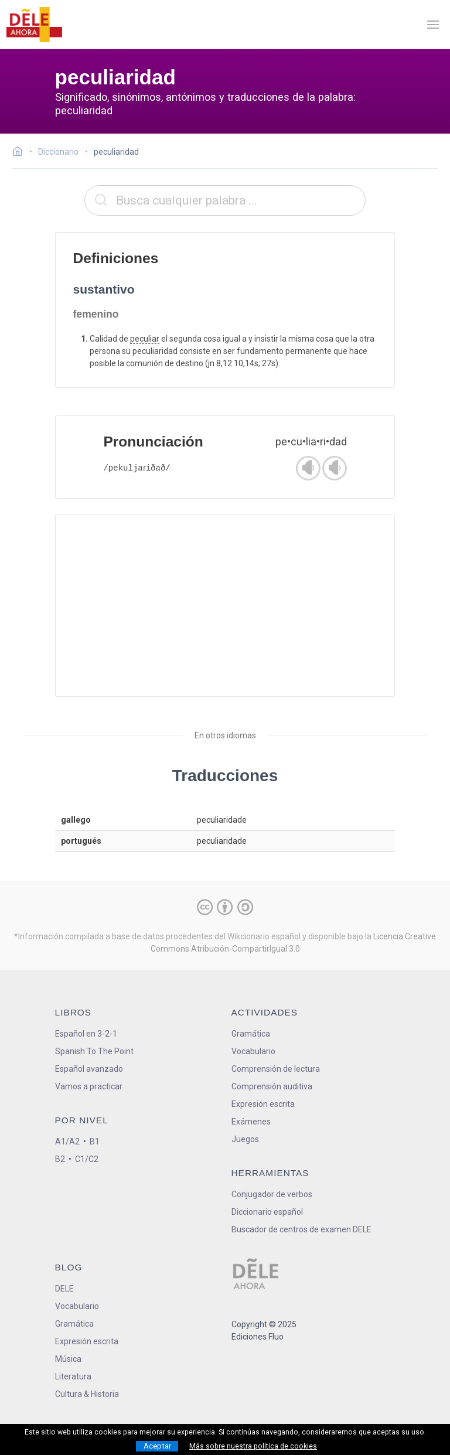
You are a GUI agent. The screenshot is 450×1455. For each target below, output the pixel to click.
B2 (60, 1159)
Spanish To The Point (94, 1051)
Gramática (250, 1033)
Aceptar (157, 1446)
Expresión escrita (263, 1104)
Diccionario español (267, 1212)
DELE (64, 1288)
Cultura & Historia (87, 1394)
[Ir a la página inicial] (20, 153)
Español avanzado (89, 1069)
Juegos (245, 1139)
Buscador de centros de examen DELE (301, 1229)
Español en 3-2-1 (86, 1033)
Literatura (73, 1376)
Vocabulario (253, 1051)
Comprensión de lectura (275, 1069)
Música (68, 1359)
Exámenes (251, 1121)
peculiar (144, 338)
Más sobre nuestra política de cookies (253, 1446)
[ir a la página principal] (34, 24)
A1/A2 (67, 1141)
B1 (95, 1141)
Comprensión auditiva (271, 1086)
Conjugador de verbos (271, 1194)
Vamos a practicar (88, 1086)
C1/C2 (86, 1159)
